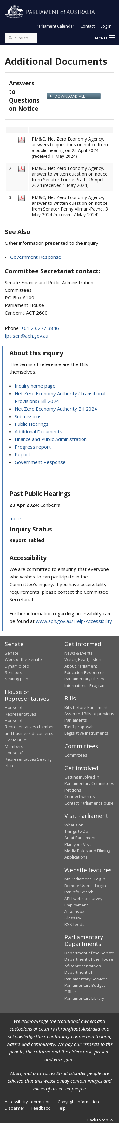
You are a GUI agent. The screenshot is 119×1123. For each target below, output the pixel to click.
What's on (73, 825)
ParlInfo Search (79, 892)
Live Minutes (17, 740)
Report (22, 454)
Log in (106, 26)
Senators (13, 672)
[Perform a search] (10, 37)
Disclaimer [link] (14, 1108)
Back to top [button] (100, 1120)
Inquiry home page (35, 386)
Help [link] (61, 1108)
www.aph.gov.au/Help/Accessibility (74, 621)
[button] (104, 38)
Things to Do (76, 831)
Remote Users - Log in (85, 885)
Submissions (28, 416)
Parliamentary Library (84, 679)
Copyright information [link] (78, 1102)
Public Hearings (32, 424)
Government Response (35, 257)
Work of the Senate (23, 659)
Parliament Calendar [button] (55, 26)
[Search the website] (21, 38)
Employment (76, 905)
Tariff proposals (79, 727)
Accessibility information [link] (28, 1102)
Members (14, 746)
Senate (11, 653)
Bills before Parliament (86, 707)
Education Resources (84, 672)
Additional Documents (38, 431)
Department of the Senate (89, 953)
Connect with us (79, 796)
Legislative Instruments (86, 733)
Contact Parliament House (89, 803)
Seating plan (16, 679)
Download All (70, 96)
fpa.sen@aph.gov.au (26, 335)
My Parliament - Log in (84, 879)
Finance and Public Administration (51, 439)
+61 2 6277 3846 (40, 328)
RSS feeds (74, 924)
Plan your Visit (77, 844)
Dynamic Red (17, 666)
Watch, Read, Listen (82, 659)
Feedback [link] (40, 1108)
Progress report (33, 447)
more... (17, 518)
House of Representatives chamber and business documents (29, 727)
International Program (85, 685)
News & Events (78, 653)
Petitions (72, 790)
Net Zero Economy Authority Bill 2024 (56, 408)
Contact (87, 26)
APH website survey (83, 898)
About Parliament (80, 666)
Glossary (72, 918)
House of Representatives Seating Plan (28, 759)
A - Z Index (74, 911)
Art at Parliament (80, 837)
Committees (75, 755)
